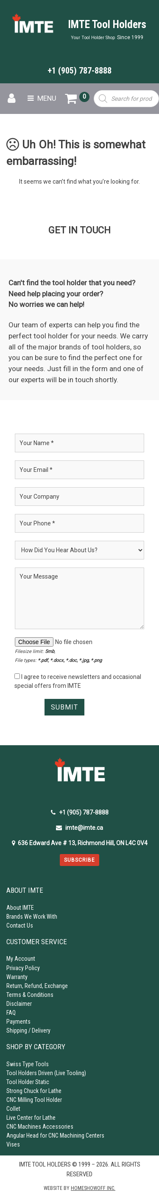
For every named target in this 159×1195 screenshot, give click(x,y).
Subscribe (79, 860)
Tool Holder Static (27, 1082)
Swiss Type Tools (27, 1064)
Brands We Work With (31, 916)
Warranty (17, 977)
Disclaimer (19, 1003)
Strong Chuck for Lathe (33, 1090)
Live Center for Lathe (31, 1117)
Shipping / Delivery (28, 1030)
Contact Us (19, 925)
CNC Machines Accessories (39, 1126)
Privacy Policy (23, 968)
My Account (20, 958)
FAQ (11, 1012)
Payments (18, 1021)
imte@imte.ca (79, 827)
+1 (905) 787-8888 (79, 70)
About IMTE (20, 907)
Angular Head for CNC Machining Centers (55, 1135)
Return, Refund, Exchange (37, 985)
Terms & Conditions (29, 994)
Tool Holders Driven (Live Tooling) (46, 1073)
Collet (13, 1108)
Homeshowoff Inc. (93, 1188)
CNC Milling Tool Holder (34, 1099)
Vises (13, 1144)
